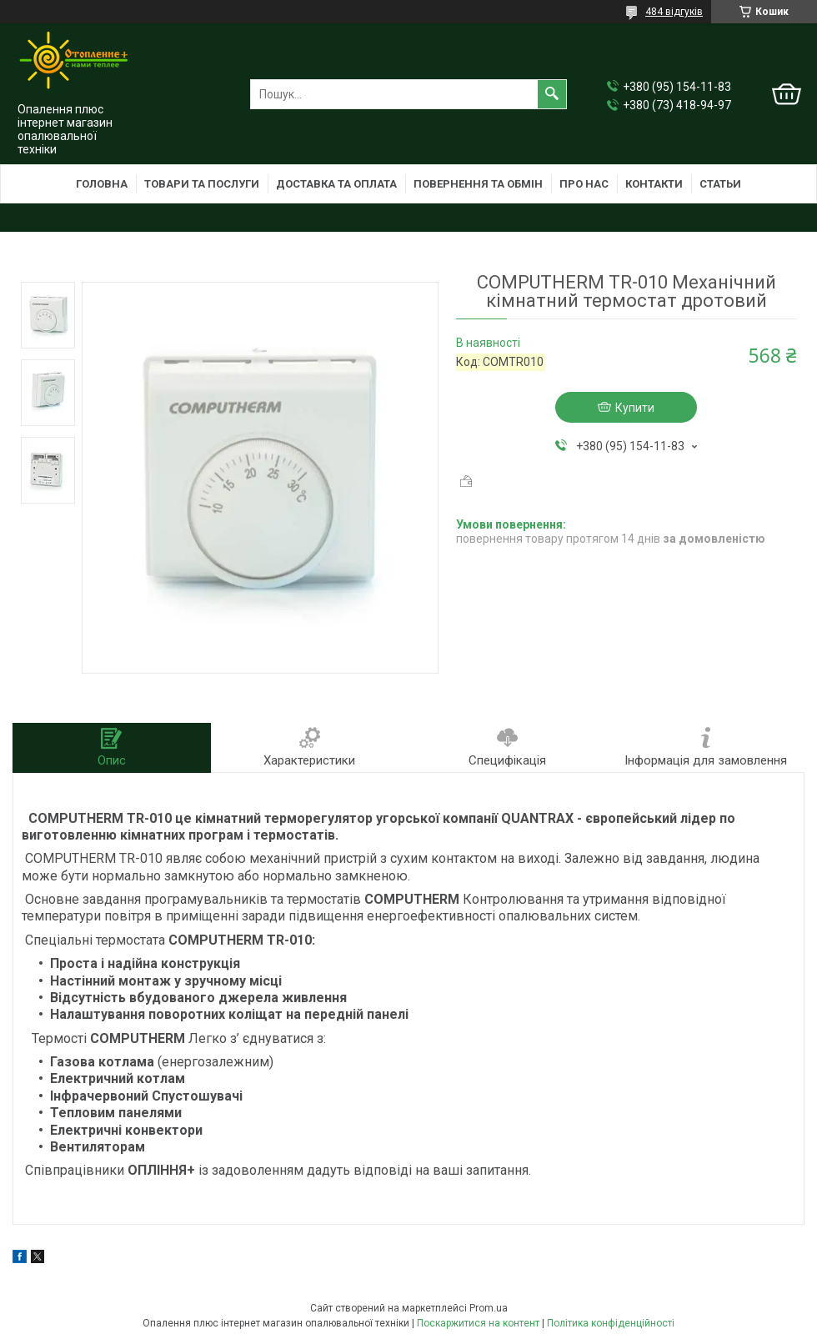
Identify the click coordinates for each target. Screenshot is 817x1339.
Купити (634, 407)
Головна (102, 184)
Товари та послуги (201, 184)
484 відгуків (674, 12)
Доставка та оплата (336, 184)
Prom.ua (488, 1308)
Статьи (720, 184)
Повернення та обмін (478, 184)
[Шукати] (552, 94)
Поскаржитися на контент (478, 1323)
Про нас (584, 184)
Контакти (654, 184)
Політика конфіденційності (610, 1323)
